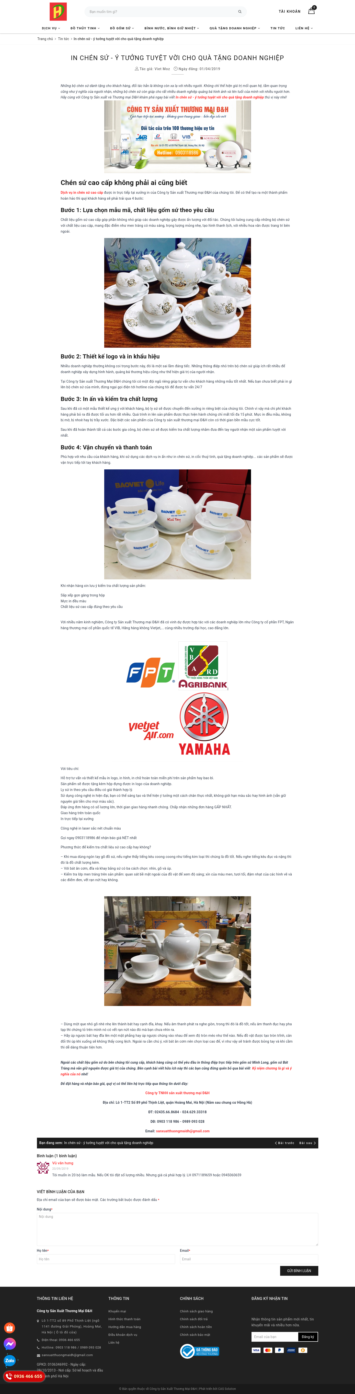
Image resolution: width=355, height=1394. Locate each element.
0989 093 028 (90, 1347)
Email (185, 1251)
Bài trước (285, 1143)
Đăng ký (308, 1337)
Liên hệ (304, 28)
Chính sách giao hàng (196, 1311)
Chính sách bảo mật (195, 1335)
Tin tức (277, 28)
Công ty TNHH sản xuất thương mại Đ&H (177, 1093)
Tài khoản (290, 11)
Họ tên (43, 1251)
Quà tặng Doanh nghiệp (235, 28)
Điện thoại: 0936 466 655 (61, 1340)
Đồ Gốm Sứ (122, 28)
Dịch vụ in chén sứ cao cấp (82, 193)
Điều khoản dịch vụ (122, 1335)
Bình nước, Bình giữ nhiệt (172, 28)
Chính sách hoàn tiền (196, 1327)
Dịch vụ (51, 28)
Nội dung (45, 1209)
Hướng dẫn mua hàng (124, 1327)
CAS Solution (227, 1389)
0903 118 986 (66, 1347)
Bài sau (307, 1143)
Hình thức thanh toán (124, 1319)
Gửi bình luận (299, 1271)
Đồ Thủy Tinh (85, 28)
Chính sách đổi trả (194, 1319)
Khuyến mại (117, 1311)
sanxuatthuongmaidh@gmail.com (183, 1131)
